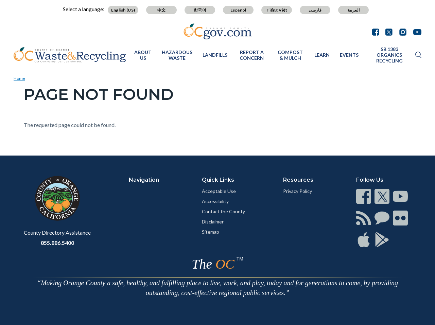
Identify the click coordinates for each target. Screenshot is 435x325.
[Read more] (218, 31)
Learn (322, 55)
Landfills (215, 55)
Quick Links (218, 180)
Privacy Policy (297, 191)
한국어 (200, 10)
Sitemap (210, 232)
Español (238, 10)
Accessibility (215, 201)
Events (349, 55)
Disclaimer (213, 221)
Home (19, 78)
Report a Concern (252, 55)
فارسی (315, 10)
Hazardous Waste (177, 55)
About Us (143, 55)
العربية (354, 10)
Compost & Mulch (290, 55)
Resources (298, 180)
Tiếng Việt (277, 10)
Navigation (144, 180)
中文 (161, 10)
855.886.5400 (57, 242)
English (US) (123, 10)
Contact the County (223, 211)
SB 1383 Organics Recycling (389, 55)
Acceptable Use (219, 191)
